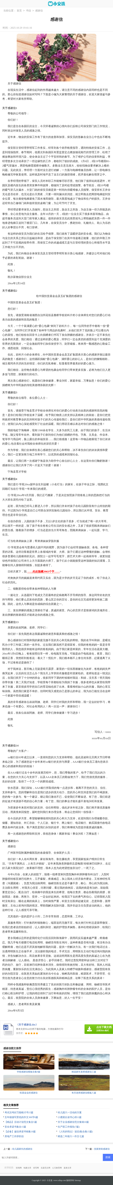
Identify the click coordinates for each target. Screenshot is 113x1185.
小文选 (49, 1180)
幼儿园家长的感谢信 (22, 1149)
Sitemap (77, 1180)
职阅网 (19, 1168)
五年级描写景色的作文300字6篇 (21, 1117)
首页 (19, 10)
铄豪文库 (27, 1168)
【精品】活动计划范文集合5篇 (21, 1122)
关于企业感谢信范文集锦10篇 (73, 1122)
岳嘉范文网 (45, 1168)
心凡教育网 (57, 1168)
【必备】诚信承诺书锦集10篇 (20, 1131)
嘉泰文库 (67, 1168)
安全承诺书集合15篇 (15, 1127)
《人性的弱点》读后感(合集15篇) (75, 1131)
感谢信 (39, 10)
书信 (28, 10)
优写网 (36, 1168)
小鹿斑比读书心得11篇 (69, 1117)
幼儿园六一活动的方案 (70, 1112)
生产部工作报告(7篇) (69, 1127)
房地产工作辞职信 (14, 1136)
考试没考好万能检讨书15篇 (19, 1112)
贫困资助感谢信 (102, 1149)
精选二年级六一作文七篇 (71, 1136)
